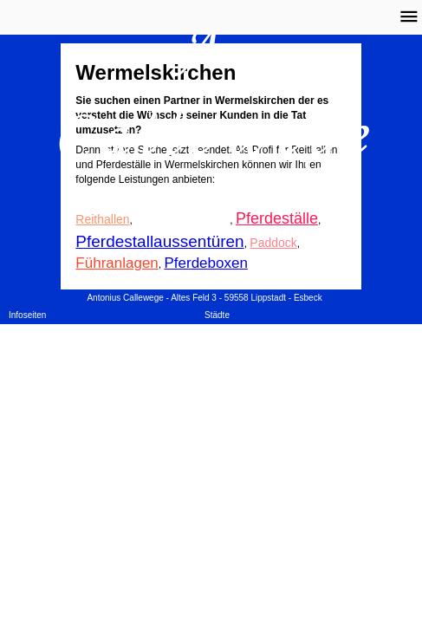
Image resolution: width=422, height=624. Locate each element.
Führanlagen (116, 263)
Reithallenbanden (182, 219)
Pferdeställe (277, 218)
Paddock (273, 243)
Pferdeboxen (205, 263)
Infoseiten (27, 315)
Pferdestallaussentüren (159, 241)
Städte (217, 315)
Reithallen (102, 219)
